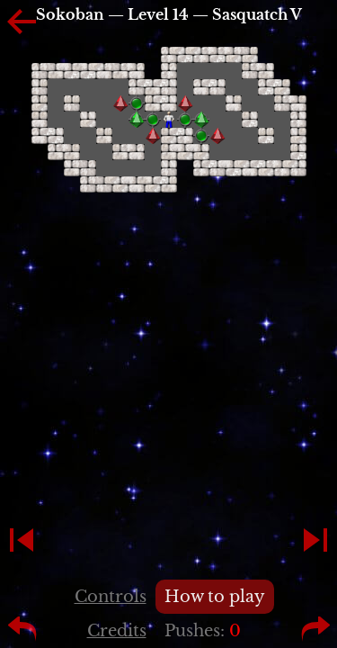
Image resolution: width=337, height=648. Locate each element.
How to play (214, 597)
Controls (110, 597)
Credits (116, 631)
